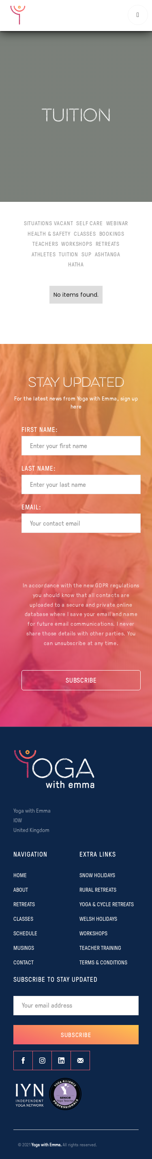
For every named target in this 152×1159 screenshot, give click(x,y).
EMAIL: (31, 507)
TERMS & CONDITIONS (103, 962)
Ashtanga (107, 254)
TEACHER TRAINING (100, 947)
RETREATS (24, 903)
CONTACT (23, 962)
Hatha (76, 264)
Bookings (111, 233)
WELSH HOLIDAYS (98, 918)
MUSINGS (23, 947)
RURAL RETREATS (97, 889)
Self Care (89, 222)
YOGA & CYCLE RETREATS (106, 903)
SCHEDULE (25, 933)
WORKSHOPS (93, 933)
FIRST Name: (39, 429)
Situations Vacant (48, 222)
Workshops (76, 243)
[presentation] (81, 558)
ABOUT (20, 889)
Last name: (38, 468)
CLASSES (23, 918)
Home (20, 874)
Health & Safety (49, 233)
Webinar (117, 222)
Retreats (108, 243)
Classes (85, 233)
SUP (86, 254)
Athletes (44, 254)
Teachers (45, 243)
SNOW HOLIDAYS (97, 874)
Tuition (68, 254)
